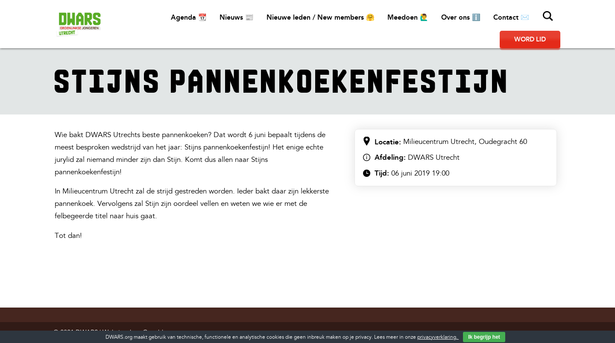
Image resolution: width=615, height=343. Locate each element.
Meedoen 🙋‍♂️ (407, 17)
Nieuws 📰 (237, 17)
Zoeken (548, 16)
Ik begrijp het (484, 337)
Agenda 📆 (189, 17)
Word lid (530, 39)
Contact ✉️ (511, 17)
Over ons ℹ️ (460, 17)
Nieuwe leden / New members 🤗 (320, 17)
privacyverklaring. (438, 337)
